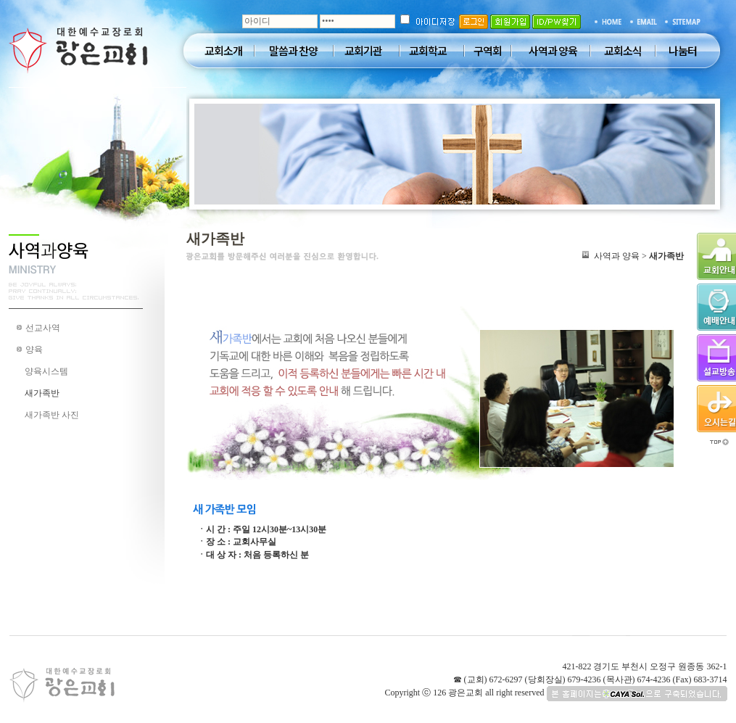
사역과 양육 (553, 51)
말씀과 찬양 (293, 51)
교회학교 (428, 51)
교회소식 (623, 51)
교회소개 (223, 51)
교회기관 (363, 51)
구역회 (488, 51)
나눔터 (683, 51)
